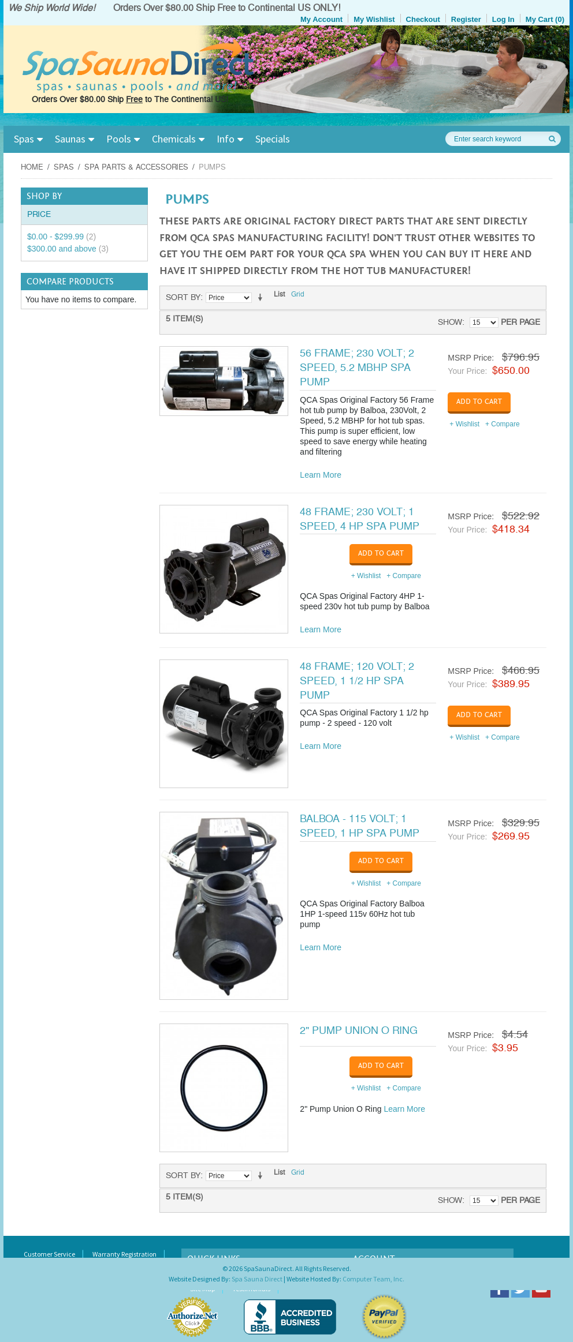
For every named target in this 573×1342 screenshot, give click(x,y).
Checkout (423, 19)
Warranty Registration (124, 1254)
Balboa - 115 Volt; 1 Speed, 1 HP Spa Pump (359, 825)
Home (32, 167)
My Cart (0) (545, 19)
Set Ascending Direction (262, 297)
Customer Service (49, 1254)
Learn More (320, 474)
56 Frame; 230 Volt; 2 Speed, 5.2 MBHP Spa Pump (357, 367)
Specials (272, 138)
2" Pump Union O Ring (359, 1030)
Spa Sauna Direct (257, 1278)
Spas (24, 138)
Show (450, 322)
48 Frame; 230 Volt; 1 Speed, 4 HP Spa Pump (359, 519)
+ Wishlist (464, 424)
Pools (118, 138)
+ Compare (502, 424)
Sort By (183, 297)
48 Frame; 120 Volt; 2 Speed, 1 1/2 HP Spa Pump (357, 680)
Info (226, 138)
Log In (503, 19)
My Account (321, 19)
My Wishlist (374, 19)
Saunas (70, 138)
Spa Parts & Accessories (136, 167)
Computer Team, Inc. (373, 1278)
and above (68, 248)
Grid (297, 295)
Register (466, 19)
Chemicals (174, 138)
